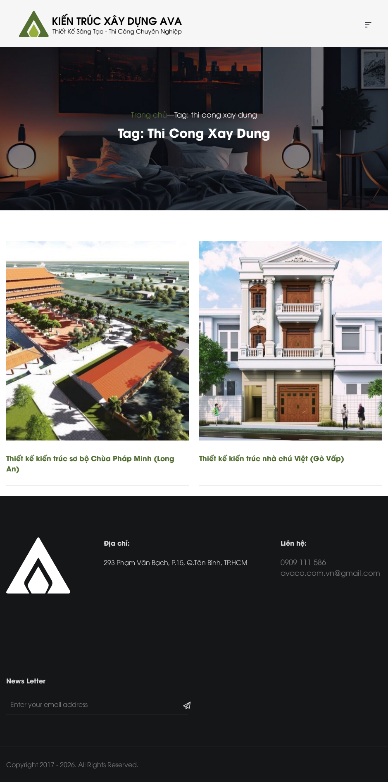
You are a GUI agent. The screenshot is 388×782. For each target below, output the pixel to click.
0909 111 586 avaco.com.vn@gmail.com (330, 566)
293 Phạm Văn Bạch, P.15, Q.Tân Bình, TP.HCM (176, 562)
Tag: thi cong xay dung (215, 114)
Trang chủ (149, 114)
